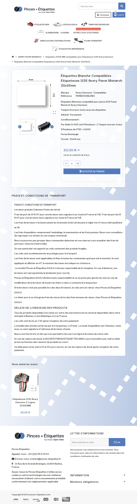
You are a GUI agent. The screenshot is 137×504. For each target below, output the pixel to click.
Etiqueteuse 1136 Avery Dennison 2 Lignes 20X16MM (25, 402)
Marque (65, 92)
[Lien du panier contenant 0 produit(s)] (118, 15)
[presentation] (94, 465)
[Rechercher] (101, 6)
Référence (66, 95)
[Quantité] (72, 163)
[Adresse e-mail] (89, 442)
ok (117, 442)
